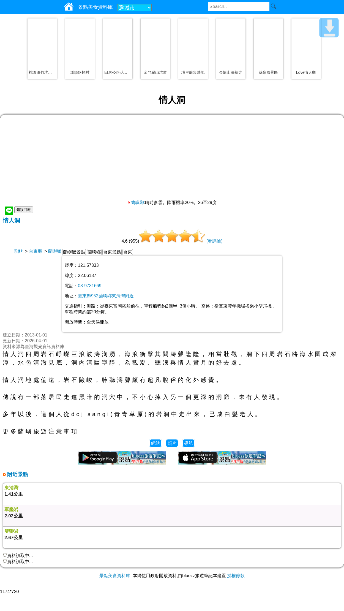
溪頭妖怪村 (79, 72)
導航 (188, 443)
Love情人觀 (306, 72)
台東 (127, 252)
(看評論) (214, 241)
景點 (18, 251)
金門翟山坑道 (155, 72)
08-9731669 (89, 285)
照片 (172, 443)
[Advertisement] (172, 158)
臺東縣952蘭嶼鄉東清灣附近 (106, 296)
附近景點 (17, 474)
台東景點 (112, 252)
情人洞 (11, 220)
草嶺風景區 (268, 72)
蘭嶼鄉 (135, 202)
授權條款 (236, 575)
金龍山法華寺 (230, 72)
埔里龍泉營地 (192, 72)
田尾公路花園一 (117, 72)
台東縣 (35, 251)
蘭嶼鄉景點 (74, 252)
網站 (155, 443)
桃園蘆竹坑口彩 (42, 72)
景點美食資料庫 (114, 575)
